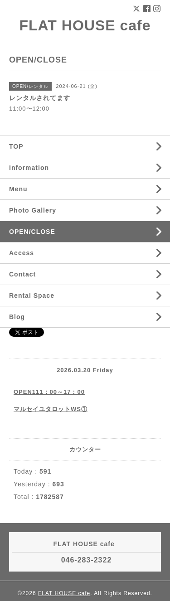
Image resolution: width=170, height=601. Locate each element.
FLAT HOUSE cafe (85, 25)
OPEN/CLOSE (32, 231)
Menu (18, 189)
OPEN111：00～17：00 (49, 391)
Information (29, 167)
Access (21, 253)
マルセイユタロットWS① (50, 409)
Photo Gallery (32, 210)
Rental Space (31, 295)
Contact (22, 274)
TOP (16, 146)
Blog (17, 316)
